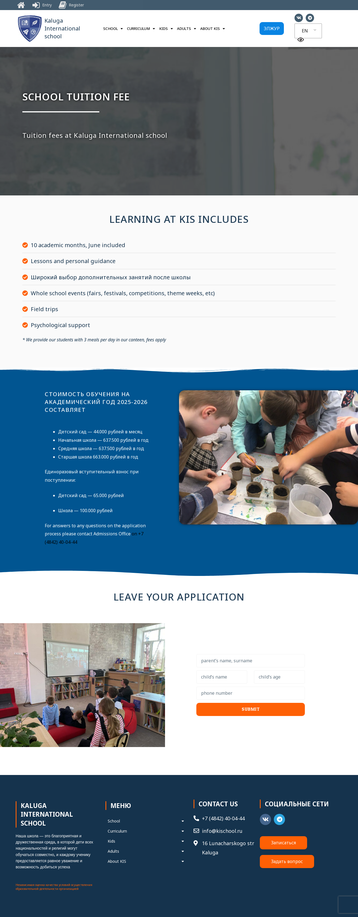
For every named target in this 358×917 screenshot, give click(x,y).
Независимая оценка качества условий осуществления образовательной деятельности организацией (54, 887)
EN (305, 31)
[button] (272, 28)
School (113, 28)
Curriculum (141, 28)
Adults (186, 28)
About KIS (212, 28)
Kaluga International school (62, 28)
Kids (166, 28)
